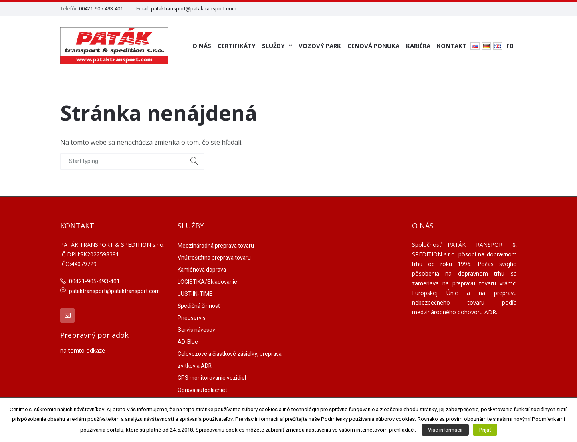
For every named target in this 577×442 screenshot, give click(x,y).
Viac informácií (445, 430)
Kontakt (451, 46)
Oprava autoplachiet (202, 390)
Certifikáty (237, 46)
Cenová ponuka (373, 46)
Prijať (485, 430)
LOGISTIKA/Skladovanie (207, 282)
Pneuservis (192, 318)
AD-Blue (188, 342)
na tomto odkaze (82, 350)
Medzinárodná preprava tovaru (216, 246)
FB (510, 46)
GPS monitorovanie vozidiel (212, 378)
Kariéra (418, 46)
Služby (273, 46)
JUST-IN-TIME (195, 294)
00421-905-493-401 (101, 8)
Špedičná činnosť (199, 306)
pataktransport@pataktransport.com (193, 8)
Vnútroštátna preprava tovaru (214, 258)
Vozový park (320, 46)
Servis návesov (196, 330)
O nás (201, 46)
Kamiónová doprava (202, 270)
